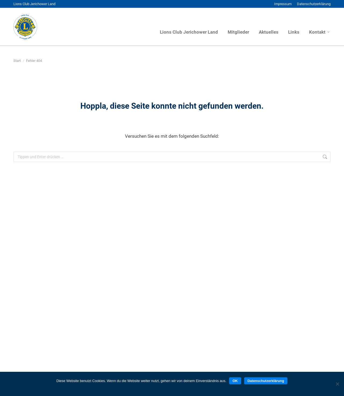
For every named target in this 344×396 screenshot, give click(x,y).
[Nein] (337, 384)
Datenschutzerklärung (266, 381)
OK (235, 381)
